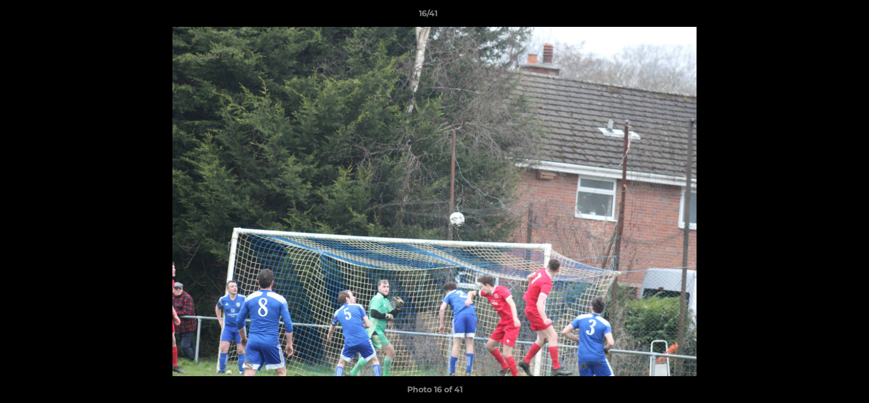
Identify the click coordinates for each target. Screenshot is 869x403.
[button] (822, 16)
